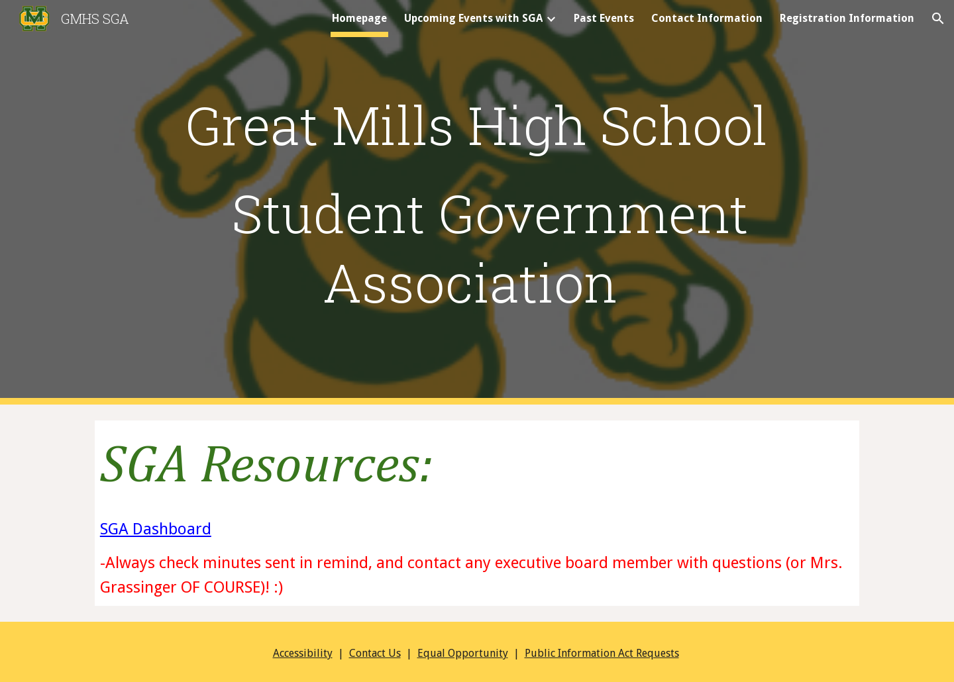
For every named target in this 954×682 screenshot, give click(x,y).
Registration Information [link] (847, 18)
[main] (477, 123)
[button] (938, 18)
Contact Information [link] (707, 18)
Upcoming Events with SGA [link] (473, 18)
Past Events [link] (604, 18)
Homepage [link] (359, 18)
